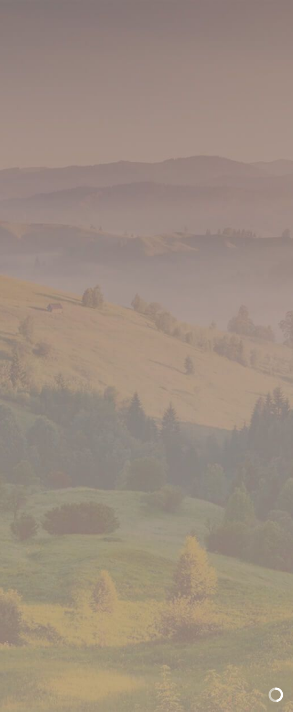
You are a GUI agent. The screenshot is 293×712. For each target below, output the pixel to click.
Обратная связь (146, 579)
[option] (146, 237)
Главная (63, 123)
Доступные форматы (146, 393)
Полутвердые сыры (127, 123)
